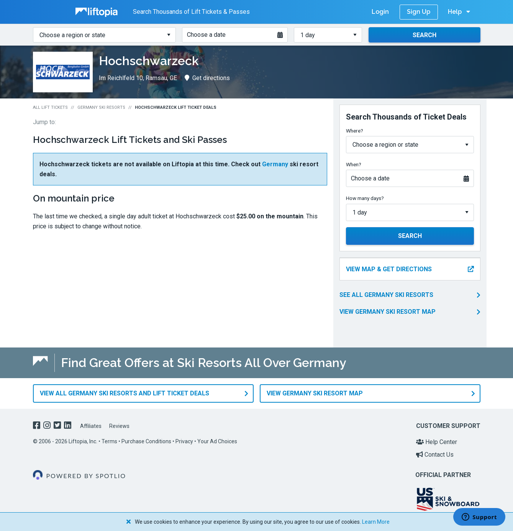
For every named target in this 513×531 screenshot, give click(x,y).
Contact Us (435, 454)
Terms (109, 441)
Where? (354, 131)
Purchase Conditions (146, 441)
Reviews (119, 426)
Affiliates (91, 426)
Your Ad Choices (217, 441)
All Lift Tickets (50, 107)
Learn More (376, 522)
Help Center (436, 442)
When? (353, 164)
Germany (275, 164)
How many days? (365, 198)
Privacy (184, 441)
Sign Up (418, 11)
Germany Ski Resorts (101, 107)
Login (380, 11)
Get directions (207, 78)
